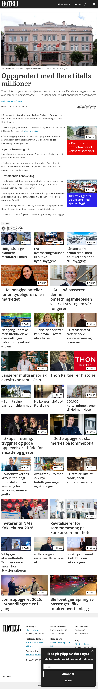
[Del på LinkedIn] (83, 106)
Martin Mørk (32, 630)
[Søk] (85, 4)
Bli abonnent (64, 4)
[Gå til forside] (10, 4)
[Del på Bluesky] (94, 106)
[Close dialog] (92, 651)
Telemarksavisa (30, 131)
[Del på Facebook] (79, 106)
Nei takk (68, 680)
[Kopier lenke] (91, 106)
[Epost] (68, 666)
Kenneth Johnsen (34, 654)
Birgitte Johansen (83, 644)
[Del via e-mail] (87, 106)
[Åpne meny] (93, 4)
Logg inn (77, 4)
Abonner (68, 674)
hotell (6, 223)
